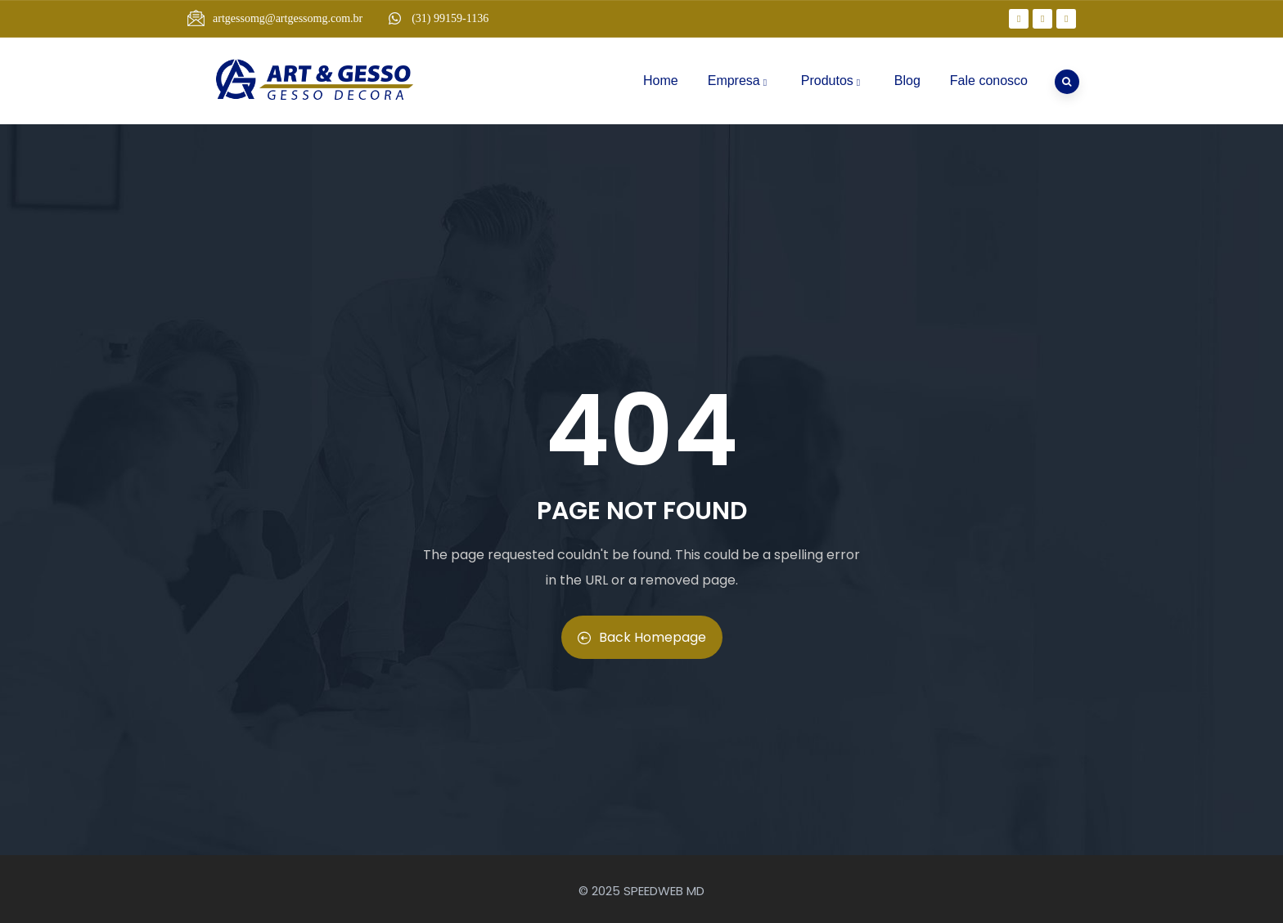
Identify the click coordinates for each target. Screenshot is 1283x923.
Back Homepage (642, 637)
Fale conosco (989, 80)
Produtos (833, 80)
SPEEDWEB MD (664, 890)
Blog (907, 80)
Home (660, 80)
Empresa (740, 80)
